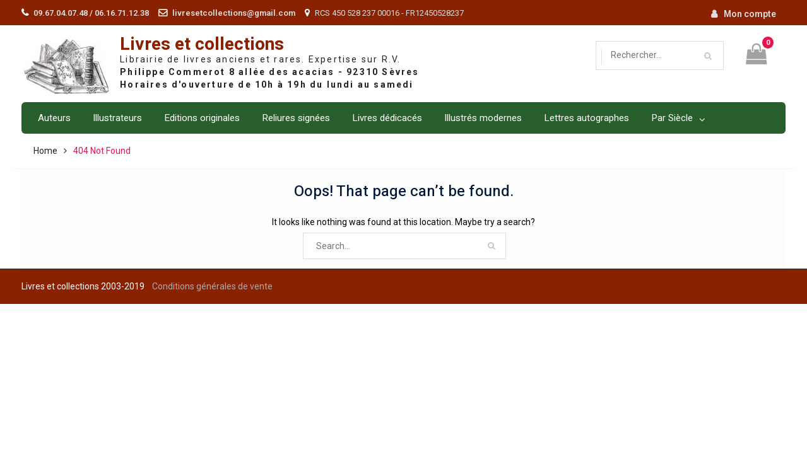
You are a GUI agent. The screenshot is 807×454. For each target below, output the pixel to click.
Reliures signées (296, 118)
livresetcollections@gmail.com (233, 13)
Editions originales (202, 118)
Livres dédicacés (387, 118)
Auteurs (54, 118)
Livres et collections (202, 44)
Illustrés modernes (483, 118)
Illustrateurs (117, 118)
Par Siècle (672, 118)
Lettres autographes (586, 118)
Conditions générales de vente (212, 286)
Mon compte (750, 14)
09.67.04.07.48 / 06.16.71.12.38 (91, 13)
